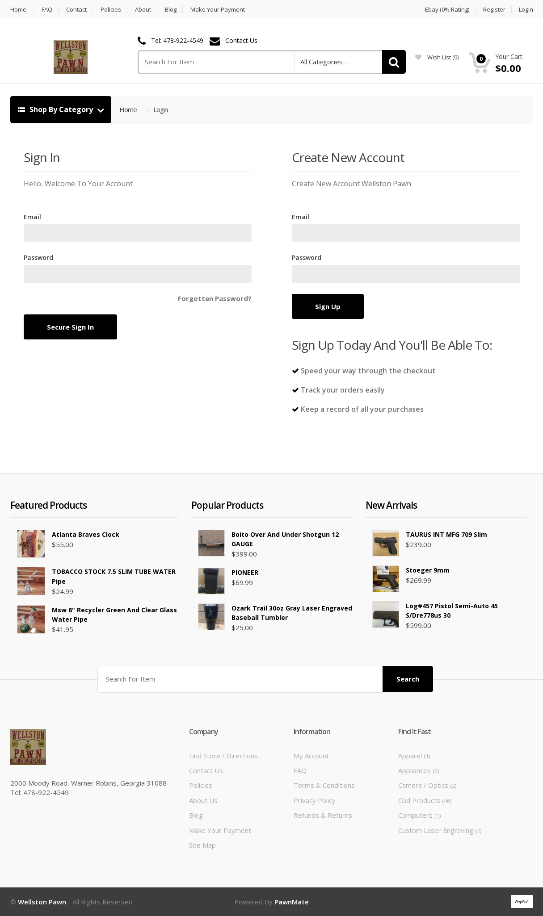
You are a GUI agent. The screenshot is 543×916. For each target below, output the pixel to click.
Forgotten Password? (215, 298)
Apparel (414, 755)
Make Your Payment (217, 9)
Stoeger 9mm (428, 570)
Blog (171, 9)
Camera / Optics (427, 785)
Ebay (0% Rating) (447, 9)
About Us (203, 800)
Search (407, 678)
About (143, 9)
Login (526, 9)
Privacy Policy (315, 800)
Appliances (418, 770)
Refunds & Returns (323, 815)
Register (494, 9)
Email (32, 217)
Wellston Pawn (42, 901)
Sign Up (328, 306)
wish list (437, 57)
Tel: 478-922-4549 (177, 41)
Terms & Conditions (324, 785)
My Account (311, 755)
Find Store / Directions (223, 755)
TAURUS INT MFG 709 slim (446, 534)
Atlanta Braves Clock (85, 534)
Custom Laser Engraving (439, 830)
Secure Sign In (70, 326)
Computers (419, 815)
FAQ (47, 9)
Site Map (202, 845)
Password (38, 257)
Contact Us (241, 41)
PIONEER (245, 572)
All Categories (321, 61)
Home (18, 9)
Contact (76, 9)
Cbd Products (424, 800)
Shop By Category (56, 109)
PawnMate (291, 901)
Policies (111, 9)
